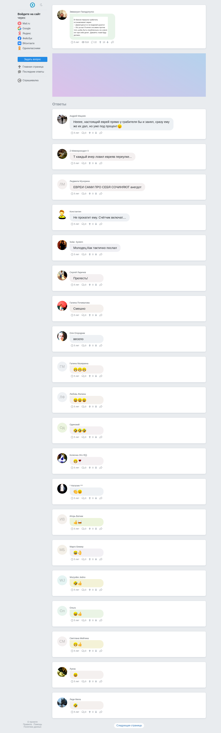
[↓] (107, 42)
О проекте (32, 722)
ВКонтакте (26, 43)
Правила (27, 724)
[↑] (100, 42)
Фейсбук (25, 38)
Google (24, 28)
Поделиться (112, 41)
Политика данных (32, 727)
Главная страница (30, 67)
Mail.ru (24, 23)
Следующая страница (129, 725)
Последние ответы (31, 72)
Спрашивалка (28, 80)
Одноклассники (29, 48)
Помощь (38, 724)
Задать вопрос (32, 59)
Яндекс (24, 33)
